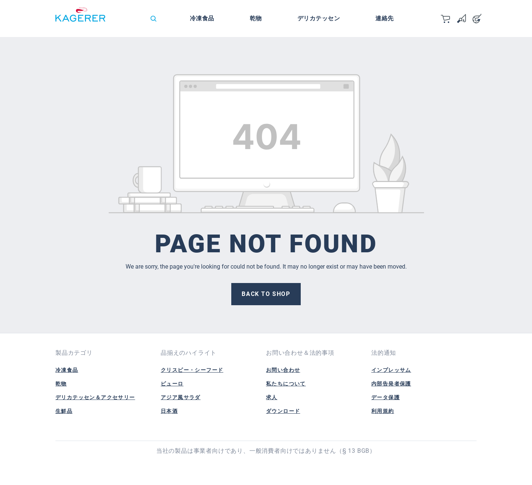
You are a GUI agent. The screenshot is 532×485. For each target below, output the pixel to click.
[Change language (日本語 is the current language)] (130, 20)
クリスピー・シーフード (192, 370)
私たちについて (286, 384)
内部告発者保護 (391, 384)
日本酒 (169, 411)
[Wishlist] (461, 18)
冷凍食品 (66, 370)
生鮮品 (63, 411)
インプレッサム (391, 370)
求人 (271, 397)
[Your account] (477, 18)
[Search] (153, 18)
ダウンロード (283, 411)
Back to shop (266, 293)
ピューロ (172, 384)
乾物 (61, 384)
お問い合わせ (283, 370)
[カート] (446, 18)
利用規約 (382, 411)
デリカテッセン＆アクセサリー (95, 397)
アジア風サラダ (181, 397)
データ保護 (385, 397)
